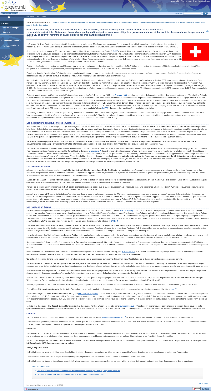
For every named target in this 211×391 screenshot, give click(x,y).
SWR (113, 221)
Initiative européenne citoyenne (11, 46)
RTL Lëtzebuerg (126, 210)
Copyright (205, 389)
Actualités (36, 22)
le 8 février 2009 (120, 95)
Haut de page (203, 383)
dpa (172, 289)
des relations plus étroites (112, 317)
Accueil (28, 22)
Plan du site (30, 17)
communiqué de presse (88, 293)
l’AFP (104, 108)
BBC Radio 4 (127, 252)
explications (94, 151)
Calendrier (7, 32)
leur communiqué (127, 306)
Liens (37, 17)
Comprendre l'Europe (11, 40)
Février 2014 (45, 22)
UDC (114, 51)
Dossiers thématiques (11, 28)
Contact (43, 17)
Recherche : (179, 13)
